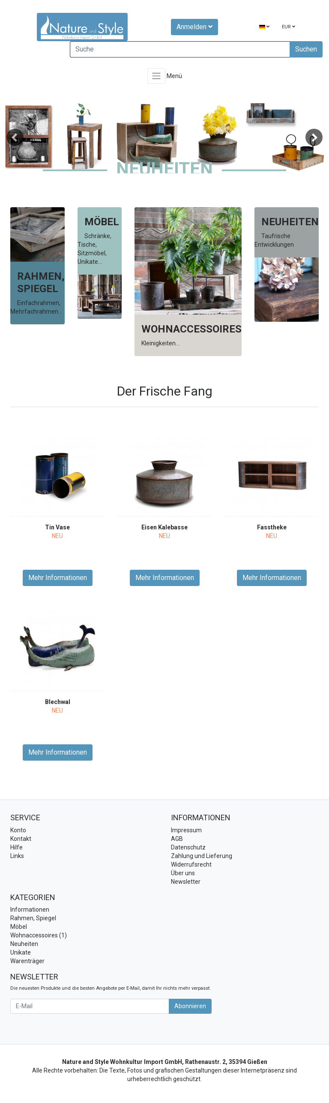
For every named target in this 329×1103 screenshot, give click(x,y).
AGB (177, 838)
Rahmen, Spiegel (33, 918)
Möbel (18, 926)
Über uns (183, 873)
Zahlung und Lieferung (201, 855)
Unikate (20, 952)
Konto (18, 830)
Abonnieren (190, 1006)
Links (17, 855)
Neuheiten (24, 943)
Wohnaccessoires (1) (38, 935)
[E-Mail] (89, 1006)
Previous (15, 137)
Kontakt (20, 838)
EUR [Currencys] (288, 27)
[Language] (264, 27)
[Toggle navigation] (156, 76)
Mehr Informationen (57, 578)
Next (314, 137)
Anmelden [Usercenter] (194, 27)
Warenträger (27, 961)
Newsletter (185, 881)
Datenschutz (188, 847)
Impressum (186, 830)
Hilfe (16, 847)
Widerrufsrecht (191, 864)
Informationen (29, 909)
